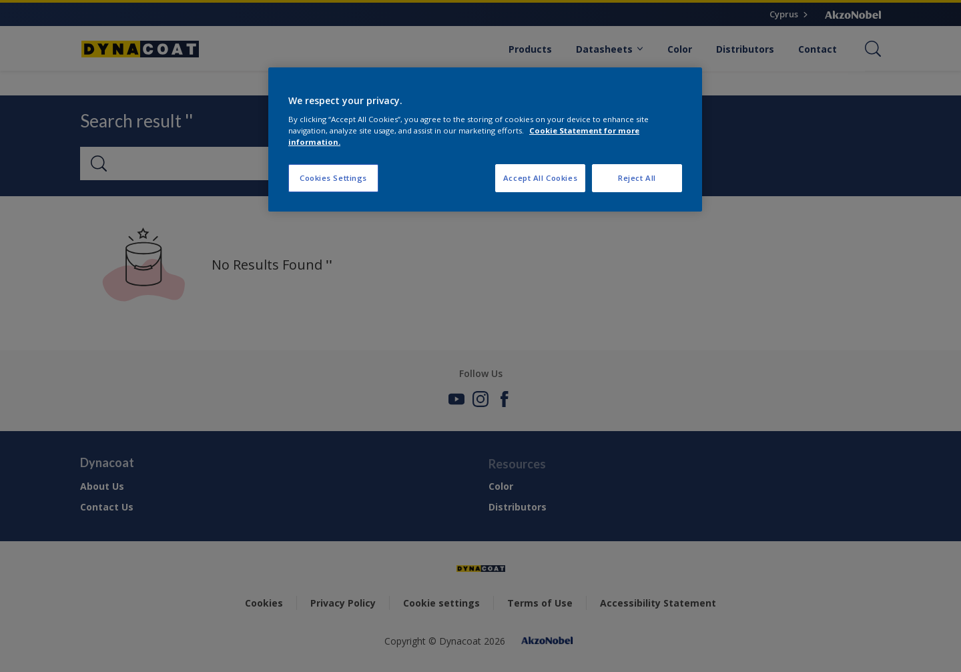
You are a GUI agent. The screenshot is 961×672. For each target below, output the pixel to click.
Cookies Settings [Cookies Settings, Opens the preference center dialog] (333, 178)
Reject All (637, 178)
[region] (485, 139)
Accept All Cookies (540, 178)
